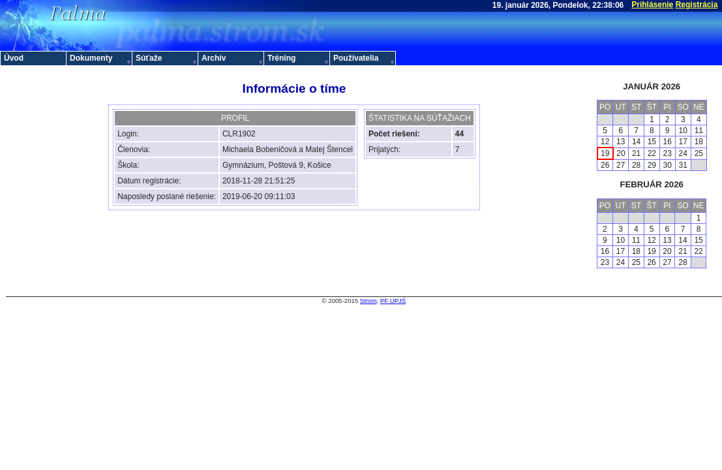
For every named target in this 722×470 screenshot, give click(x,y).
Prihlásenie (652, 4)
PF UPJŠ (393, 300)
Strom (368, 300)
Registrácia (697, 4)
